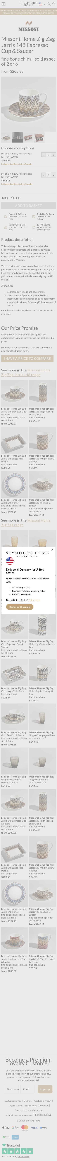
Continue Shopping (19, 607)
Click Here (34, 600)
